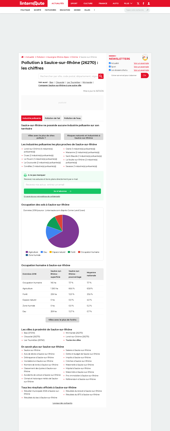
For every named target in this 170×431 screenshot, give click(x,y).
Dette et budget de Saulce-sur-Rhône (83, 354)
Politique (25, 10)
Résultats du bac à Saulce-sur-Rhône (40, 397)
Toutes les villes (73, 340)
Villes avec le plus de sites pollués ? (41, 136)
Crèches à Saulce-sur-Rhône (79, 361)
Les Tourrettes (73, 82)
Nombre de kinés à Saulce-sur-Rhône (41, 365)
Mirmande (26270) (74, 333)
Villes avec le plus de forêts (62, 320)
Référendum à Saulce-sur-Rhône (81, 379)
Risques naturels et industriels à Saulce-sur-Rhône (83, 136)
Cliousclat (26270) (32, 336)
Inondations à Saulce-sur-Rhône (38, 361)
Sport (74, 3)
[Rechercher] (137, 10)
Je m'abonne (60, 191)
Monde (77, 10)
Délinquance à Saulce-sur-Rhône (39, 357)
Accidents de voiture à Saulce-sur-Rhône (42, 375)
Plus (128, 3)
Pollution (41, 57)
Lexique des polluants (62, 403)
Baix (51, 82)
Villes (87, 10)
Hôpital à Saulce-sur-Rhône (78, 368)
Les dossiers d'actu (118, 70)
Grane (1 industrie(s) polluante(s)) (80, 149)
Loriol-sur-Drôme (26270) (77, 336)
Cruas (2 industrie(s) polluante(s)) (38, 155)
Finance (103, 3)
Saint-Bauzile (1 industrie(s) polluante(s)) (84, 156)
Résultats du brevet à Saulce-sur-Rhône (84, 391)
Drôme (74, 57)
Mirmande (87, 82)
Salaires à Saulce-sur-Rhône (78, 350)
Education (65, 10)
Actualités (58, 3)
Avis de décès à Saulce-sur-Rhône (39, 354)
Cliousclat (60, 82)
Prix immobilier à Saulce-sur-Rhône (82, 375)
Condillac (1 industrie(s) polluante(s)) (40, 166)
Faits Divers (50, 10)
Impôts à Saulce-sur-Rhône (78, 357)
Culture (88, 3)
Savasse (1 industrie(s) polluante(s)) (81, 166)
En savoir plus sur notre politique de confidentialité (42, 197)
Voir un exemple (141, 63)
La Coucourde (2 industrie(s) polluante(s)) (42, 162)
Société (37, 10)
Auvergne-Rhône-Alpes (58, 57)
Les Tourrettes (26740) (34, 340)
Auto (115, 3)
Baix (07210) (29, 333)
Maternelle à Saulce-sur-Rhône (80, 365)
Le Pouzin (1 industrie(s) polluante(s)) (40, 159)
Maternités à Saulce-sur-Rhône (80, 372)
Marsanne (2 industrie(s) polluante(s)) (82, 152)
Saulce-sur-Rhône (32, 350)
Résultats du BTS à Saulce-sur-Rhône (83, 394)
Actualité (30, 57)
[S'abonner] (129, 75)
